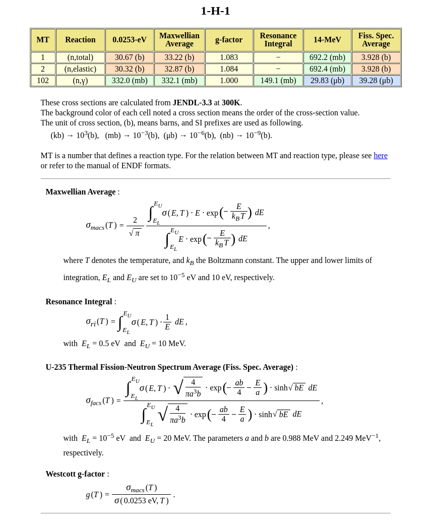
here (381, 155)
